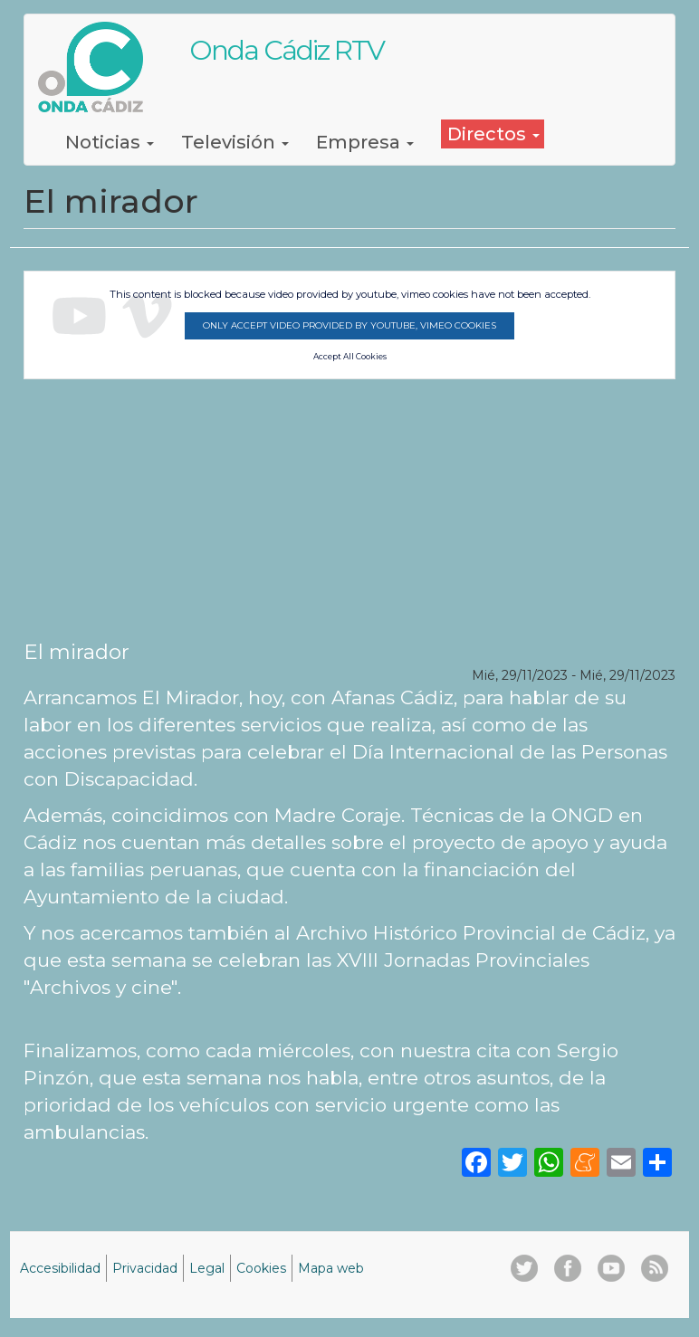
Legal (207, 1268)
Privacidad (144, 1268)
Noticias (109, 142)
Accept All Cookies (350, 356)
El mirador (76, 651)
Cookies (261, 1268)
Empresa (365, 142)
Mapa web (331, 1268)
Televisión (235, 142)
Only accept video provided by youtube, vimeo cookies (349, 325)
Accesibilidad (60, 1268)
